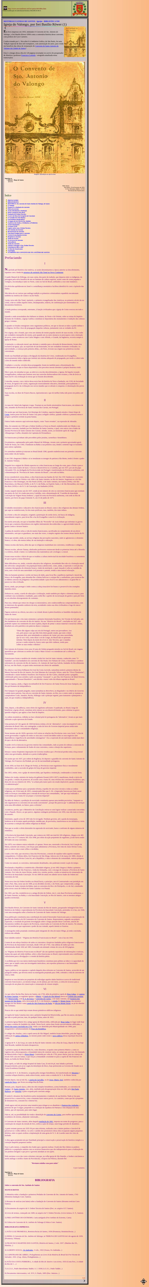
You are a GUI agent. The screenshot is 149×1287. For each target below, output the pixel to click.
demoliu (18, 1091)
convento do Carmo (43, 999)
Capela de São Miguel (51, 996)
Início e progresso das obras (16, 212)
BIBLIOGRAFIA (13, 202)
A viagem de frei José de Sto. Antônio (19, 221)
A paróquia (11, 250)
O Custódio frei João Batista (16, 217)
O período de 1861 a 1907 (15, 247)
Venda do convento (13, 244)
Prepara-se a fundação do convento (19, 207)
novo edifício (58, 1036)
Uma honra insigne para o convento (19, 233)
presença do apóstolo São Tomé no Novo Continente (43, 272)
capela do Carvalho (36, 1080)
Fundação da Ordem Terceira (17, 214)
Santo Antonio (19, 1089)
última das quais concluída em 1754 (18, 1026)
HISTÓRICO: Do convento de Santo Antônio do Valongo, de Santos (29, 204)
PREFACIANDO (13, 200)
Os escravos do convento (15, 240)
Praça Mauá (29, 1054)
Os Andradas (28, 1250)
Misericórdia (13, 999)
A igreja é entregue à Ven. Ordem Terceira (21, 245)
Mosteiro (75, 1073)
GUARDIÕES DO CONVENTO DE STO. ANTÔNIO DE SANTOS (29, 252)
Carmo (7, 1089)
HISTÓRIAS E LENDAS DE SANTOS (19, 21)
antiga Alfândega (21, 1036)
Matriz (38, 996)
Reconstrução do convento (16, 231)
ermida (55, 1001)
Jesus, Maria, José (56, 1080)
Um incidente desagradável (16, 219)
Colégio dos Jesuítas (75, 996)
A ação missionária (13, 224)
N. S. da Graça (28, 999)
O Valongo (11, 205)
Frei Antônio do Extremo (15, 230)
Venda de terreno (13, 238)
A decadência (12, 242)
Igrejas (39, 21)
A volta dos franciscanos (15, 249)
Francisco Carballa (28, 55)
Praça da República (38, 1029)
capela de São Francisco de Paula (39, 1003)
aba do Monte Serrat (63, 1003)
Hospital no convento (14, 237)
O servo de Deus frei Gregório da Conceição (21, 216)
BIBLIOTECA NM (52, 21)
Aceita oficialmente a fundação (17, 211)
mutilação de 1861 (46, 1121)
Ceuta (7, 414)
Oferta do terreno (13, 209)
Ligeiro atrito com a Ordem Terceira (19, 228)
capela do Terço (11, 1082)
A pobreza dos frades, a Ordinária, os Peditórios (23, 223)
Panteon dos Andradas (70, 1105)
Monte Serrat (65, 1001)
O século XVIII (12, 226)
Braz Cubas (71, 994)
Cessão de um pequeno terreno (17, 235)
